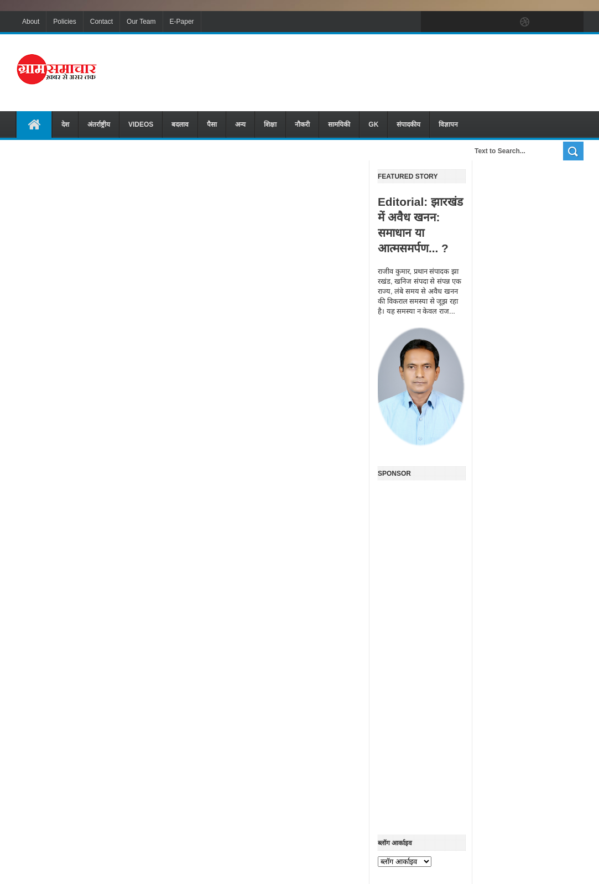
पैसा (212, 124)
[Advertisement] (382, 71)
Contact (101, 21)
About (30, 21)
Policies (64, 21)
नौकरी (302, 124)
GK (373, 124)
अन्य (240, 124)
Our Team (141, 21)
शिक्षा (270, 124)
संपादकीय (408, 124)
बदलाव (180, 124)
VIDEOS (140, 124)
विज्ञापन (448, 124)
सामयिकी (339, 124)
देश (65, 124)
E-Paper (182, 21)
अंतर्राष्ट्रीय (98, 124)
